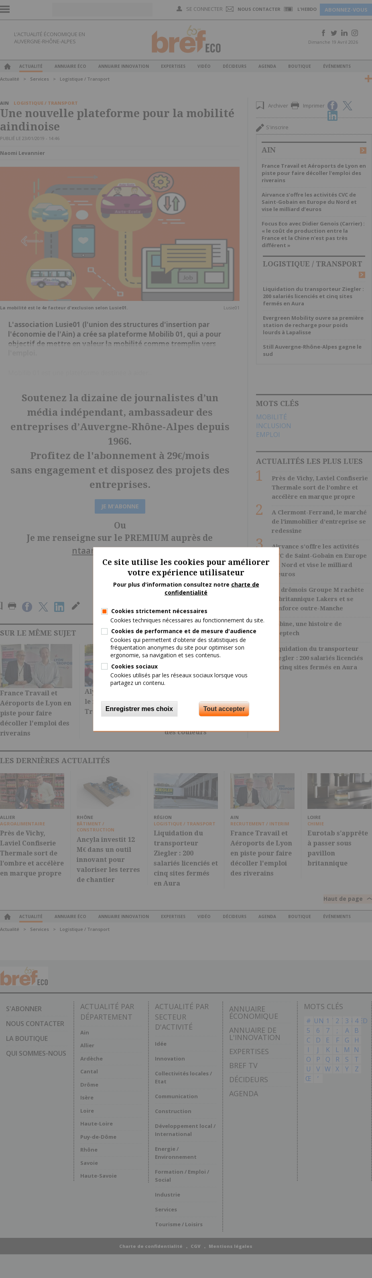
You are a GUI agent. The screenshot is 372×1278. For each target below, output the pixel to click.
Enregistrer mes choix (139, 708)
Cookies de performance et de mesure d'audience (183, 631)
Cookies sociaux (134, 666)
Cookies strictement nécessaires (159, 611)
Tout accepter (224, 708)
